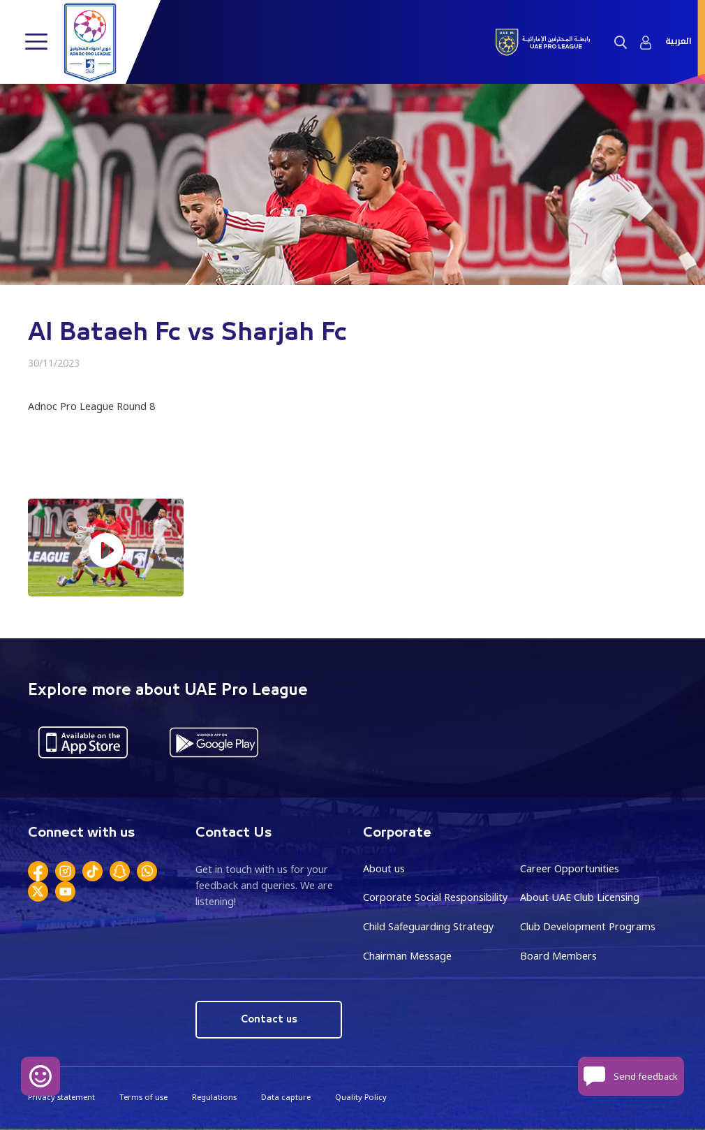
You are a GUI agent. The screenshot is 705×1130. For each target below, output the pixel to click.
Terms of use (143, 1097)
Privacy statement (61, 1097)
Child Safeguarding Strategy (428, 926)
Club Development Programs (587, 926)
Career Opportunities (569, 868)
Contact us (269, 1019)
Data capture (286, 1097)
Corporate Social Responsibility (435, 897)
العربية (678, 41)
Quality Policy (361, 1097)
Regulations (214, 1097)
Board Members (558, 955)
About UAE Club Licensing (579, 897)
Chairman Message (407, 955)
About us (384, 868)
